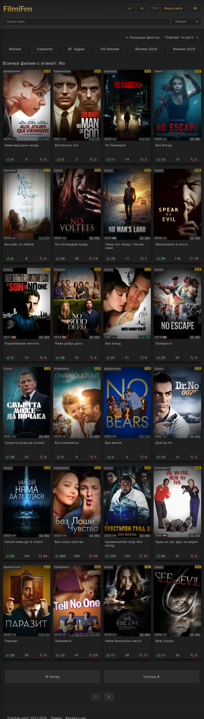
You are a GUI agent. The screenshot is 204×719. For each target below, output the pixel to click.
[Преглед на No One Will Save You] (26, 513)
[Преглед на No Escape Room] (127, 612)
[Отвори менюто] (195, 8)
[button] (130, 8)
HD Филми (110, 49)
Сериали (44, 49)
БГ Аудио (76, 49)
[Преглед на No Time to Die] (26, 413)
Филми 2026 (146, 49)
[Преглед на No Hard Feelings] (77, 513)
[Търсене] (86, 21)
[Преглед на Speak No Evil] (177, 215)
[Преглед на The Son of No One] (26, 314)
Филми (15, 49)
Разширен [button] (141, 37)
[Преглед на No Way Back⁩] (26, 116)
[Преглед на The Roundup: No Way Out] (127, 513)
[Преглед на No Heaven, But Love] (26, 215)
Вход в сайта (173, 8)
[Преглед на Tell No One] (77, 612)
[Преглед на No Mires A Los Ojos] (26, 612)
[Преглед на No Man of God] (77, 116)
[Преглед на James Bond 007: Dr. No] (177, 413)
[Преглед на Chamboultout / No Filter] (77, 413)
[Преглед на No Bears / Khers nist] (127, 413)
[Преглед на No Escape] (177, 116)
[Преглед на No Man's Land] (127, 215)
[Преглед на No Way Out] (127, 314)
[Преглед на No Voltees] (77, 215)
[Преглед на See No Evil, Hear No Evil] (177, 513)
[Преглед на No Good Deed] (77, 314)
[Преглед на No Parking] (127, 116)
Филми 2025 (184, 49)
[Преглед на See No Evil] (177, 612)
